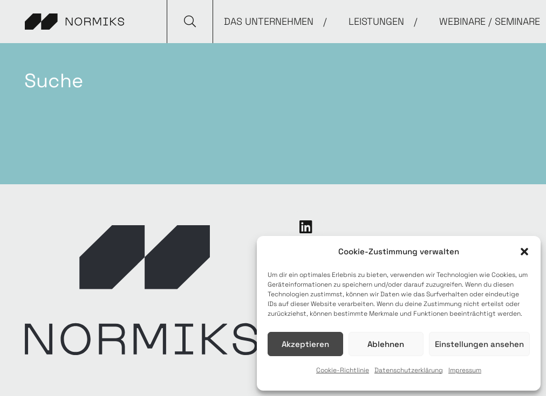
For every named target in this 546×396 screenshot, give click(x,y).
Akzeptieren (305, 344)
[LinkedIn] (306, 227)
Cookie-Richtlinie (342, 370)
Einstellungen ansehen (479, 344)
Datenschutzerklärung (408, 370)
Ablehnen (385, 344)
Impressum (464, 370)
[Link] (74, 21)
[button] (524, 251)
